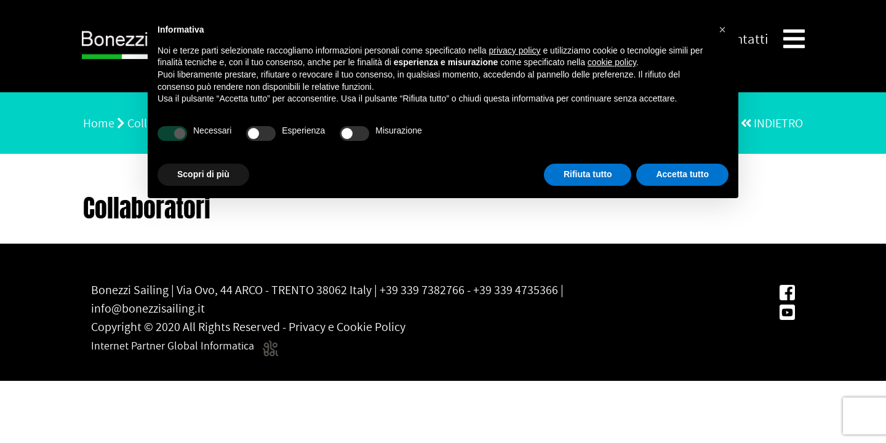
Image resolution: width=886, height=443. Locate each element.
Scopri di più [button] (203, 174)
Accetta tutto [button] (682, 174)
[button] (722, 29)
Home (98, 123)
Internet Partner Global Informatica (184, 345)
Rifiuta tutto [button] (588, 174)
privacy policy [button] (515, 50)
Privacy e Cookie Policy (347, 327)
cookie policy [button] (612, 62)
